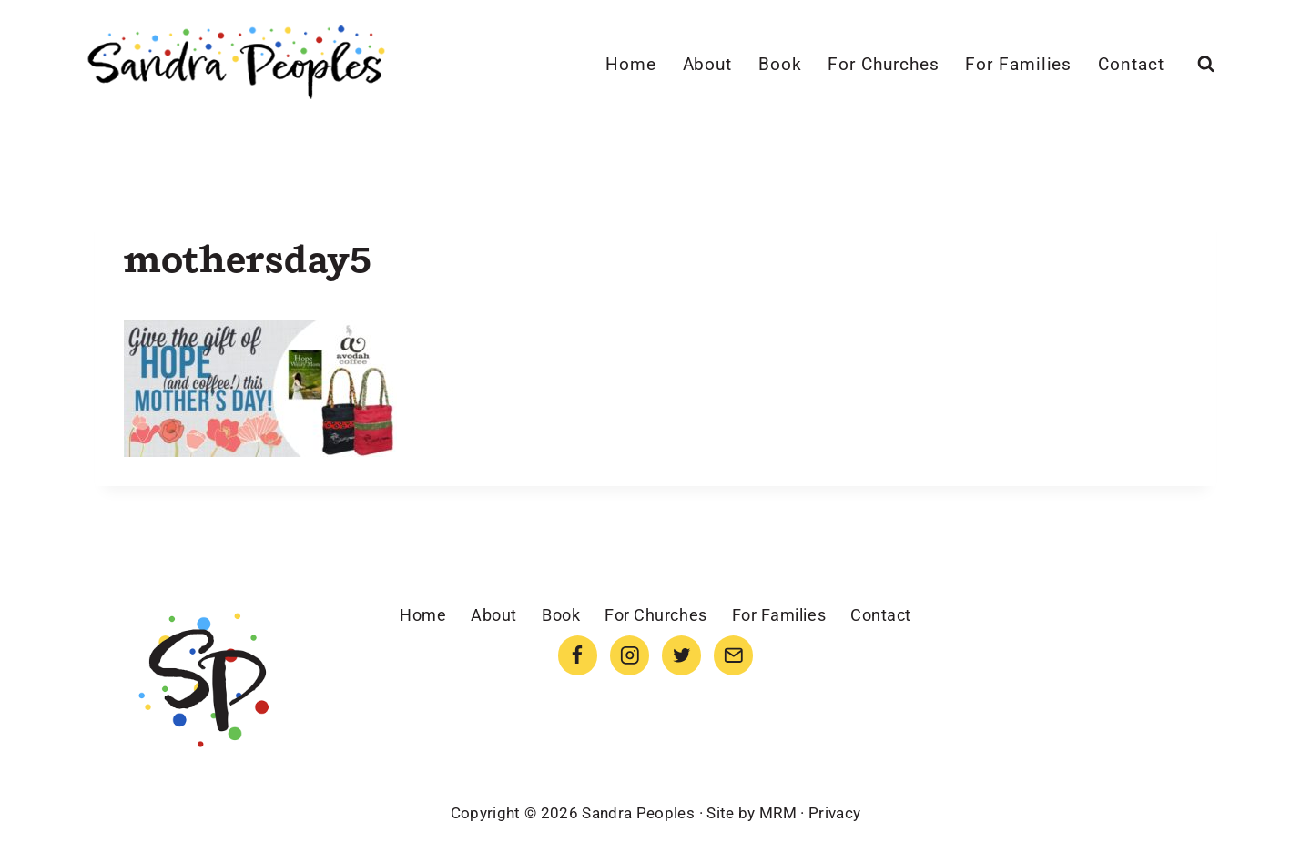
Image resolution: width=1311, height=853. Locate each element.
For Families (1018, 64)
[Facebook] (577, 655)
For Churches (883, 64)
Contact (1131, 64)
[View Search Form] (1205, 64)
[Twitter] (681, 655)
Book (780, 64)
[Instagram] (629, 655)
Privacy (834, 813)
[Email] (733, 655)
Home (630, 64)
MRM (778, 813)
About (708, 64)
